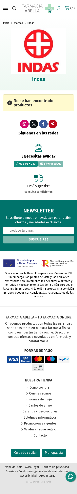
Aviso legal (32, 467)
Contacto (40, 435)
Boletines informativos (40, 417)
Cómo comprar (40, 387)
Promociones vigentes (40, 423)
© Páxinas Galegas (38, 482)
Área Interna (47, 475)
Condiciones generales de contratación (43, 471)
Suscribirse (38, 239)
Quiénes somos (40, 393)
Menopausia (54, 453)
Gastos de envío (40, 405)
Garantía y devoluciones (40, 411)
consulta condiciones (38, 191)
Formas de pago (40, 399)
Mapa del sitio (13, 467)
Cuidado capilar (25, 453)
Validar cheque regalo (40, 429)
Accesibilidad (28, 475)
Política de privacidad (55, 467)
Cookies (11, 471)
